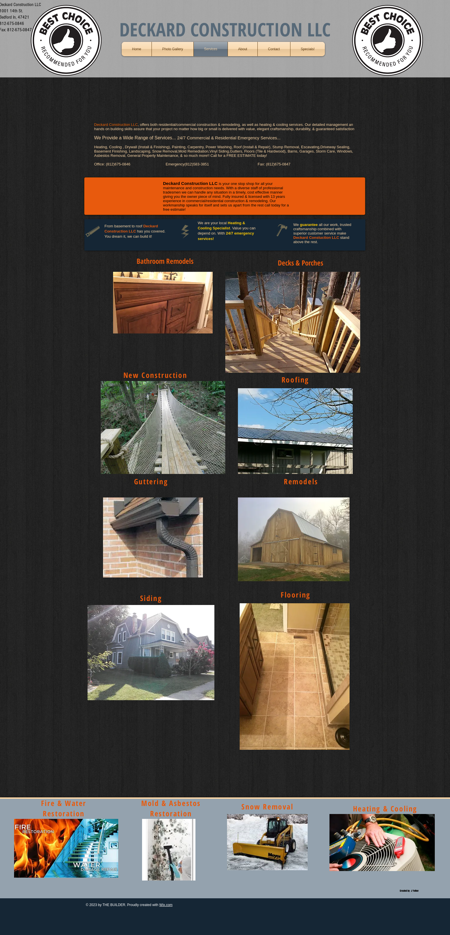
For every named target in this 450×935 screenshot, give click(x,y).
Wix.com (165, 905)
